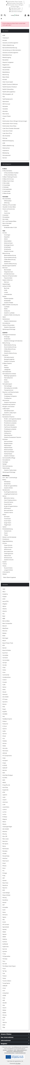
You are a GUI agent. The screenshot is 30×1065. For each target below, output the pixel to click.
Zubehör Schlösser (9, 456)
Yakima (4, 1022)
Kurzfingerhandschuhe (10, 492)
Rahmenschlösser (9, 451)
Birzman (4, 631)
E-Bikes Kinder (6, 193)
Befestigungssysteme (10, 375)
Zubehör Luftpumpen (10, 412)
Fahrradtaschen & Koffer (11, 388)
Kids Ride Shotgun (7, 775)
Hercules (4, 748)
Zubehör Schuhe (8, 559)
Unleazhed (5, 993)
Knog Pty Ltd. (6, 785)
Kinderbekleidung (7, 529)
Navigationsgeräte (9, 359)
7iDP (3, 589)
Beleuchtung (6, 253)
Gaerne (4, 728)
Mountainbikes (6, 198)
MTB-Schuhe (7, 549)
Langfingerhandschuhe (10, 494)
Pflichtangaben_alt (7, 94)
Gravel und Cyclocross (8, 209)
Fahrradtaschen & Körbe (9, 373)
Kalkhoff (4, 768)
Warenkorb (5, 101)
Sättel (4, 317)
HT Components (7, 755)
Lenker (6, 292)
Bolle (3, 635)
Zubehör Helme (8, 512)
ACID (3, 599)
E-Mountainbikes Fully (10, 175)
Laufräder (7, 306)
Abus (3, 591)
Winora (4, 1015)
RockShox (5, 900)
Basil (3, 616)
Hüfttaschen (7, 433)
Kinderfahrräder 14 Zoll (10, 227)
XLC (3, 1020)
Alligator (4, 604)
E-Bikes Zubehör (7, 363)
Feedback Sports (7, 719)
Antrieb (4, 233)
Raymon (4, 888)
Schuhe (4, 543)
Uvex (3, 998)
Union (4, 988)
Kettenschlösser (8, 449)
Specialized (5, 927)
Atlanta (4, 608)
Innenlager (7, 235)
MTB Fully (7, 203)
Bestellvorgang (6, 57)
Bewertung (5, 74)
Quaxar (4, 880)
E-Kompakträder (7, 189)
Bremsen (5, 267)
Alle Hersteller (6, 136)
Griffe (5, 290)
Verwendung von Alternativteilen (11, 50)
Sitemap (4, 138)
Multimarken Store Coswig (9, 123)
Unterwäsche (6, 572)
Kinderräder (5, 225)
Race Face (5, 883)
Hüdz (3, 758)
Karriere (4, 158)
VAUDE (4, 1003)
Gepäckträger (6, 284)
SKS (3, 919)
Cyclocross (7, 213)
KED (3, 772)
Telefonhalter (6, 468)
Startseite (5, 106)
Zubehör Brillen (8, 488)
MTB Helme (7, 508)
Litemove (5, 802)
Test (3, 96)
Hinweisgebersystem (9, 1052)
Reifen (6, 309)
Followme (5, 724)
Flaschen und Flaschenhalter (10, 392)
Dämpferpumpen (9, 410)
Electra (4, 704)
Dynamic (5, 701)
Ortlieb (4, 853)
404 (3, 118)
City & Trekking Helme (10, 500)
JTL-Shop (18, 1063)
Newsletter (5, 60)
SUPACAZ (5, 944)
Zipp (3, 1027)
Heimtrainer (5, 400)
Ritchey (4, 897)
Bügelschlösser (8, 443)
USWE (4, 995)
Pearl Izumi (5, 861)
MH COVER (5, 829)
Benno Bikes (6, 621)
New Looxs (5, 839)
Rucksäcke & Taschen (8, 417)
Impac (4, 763)
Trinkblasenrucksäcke (10, 429)
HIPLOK (4, 753)
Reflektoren (7, 261)
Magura (4, 819)
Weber (4, 1010)
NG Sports (5, 843)
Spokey (4, 929)
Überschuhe (7, 555)
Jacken (4, 527)
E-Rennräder (6, 183)
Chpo (4, 667)
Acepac (4, 596)
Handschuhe (6, 490)
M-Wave (4, 817)
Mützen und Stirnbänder (9, 537)
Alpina (4, 606)
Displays (6, 367)
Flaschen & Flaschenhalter (9, 276)
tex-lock (4, 963)
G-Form (4, 726)
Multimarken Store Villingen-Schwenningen (14, 121)
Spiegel (4, 464)
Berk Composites (7, 623)
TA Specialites (6, 956)
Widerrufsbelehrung (8, 45)
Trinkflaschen (8, 398)
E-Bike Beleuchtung (9, 259)
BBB (3, 618)
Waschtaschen (8, 435)
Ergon (4, 709)
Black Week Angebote (9, 577)
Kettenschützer (8, 243)
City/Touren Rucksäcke (10, 427)
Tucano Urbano (6, 981)
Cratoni (4, 679)
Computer (5, 355)
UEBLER (4, 985)
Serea (4, 912)
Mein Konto (5, 113)
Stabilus (4, 939)
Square (4, 934)
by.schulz (5, 653)
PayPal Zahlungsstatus (8, 91)
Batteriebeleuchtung (10, 255)
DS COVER (5, 697)
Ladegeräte (7, 369)
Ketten (6, 239)
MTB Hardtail (7, 201)
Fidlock (4, 721)
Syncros (4, 949)
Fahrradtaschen (8, 378)
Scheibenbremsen (9, 274)
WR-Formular (6, 104)
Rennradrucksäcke (9, 425)
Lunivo (4, 814)
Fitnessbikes (5, 217)
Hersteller (5, 109)
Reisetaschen (8, 431)
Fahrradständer (6, 371)
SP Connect (5, 924)
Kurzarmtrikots (8, 568)
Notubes (4, 851)
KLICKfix (4, 777)
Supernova (5, 946)
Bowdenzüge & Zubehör (9, 265)
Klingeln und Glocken (8, 406)
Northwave (5, 848)
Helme (4, 496)
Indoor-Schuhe (8, 547)
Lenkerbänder (8, 294)
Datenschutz (6, 148)
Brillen (4, 479)
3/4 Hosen (7, 516)
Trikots (6, 535)
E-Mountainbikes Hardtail (11, 173)
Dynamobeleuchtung (10, 257)
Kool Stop (5, 787)
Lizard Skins (5, 807)
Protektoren (5, 539)
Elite (3, 706)
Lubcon (4, 809)
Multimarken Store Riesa (9, 126)
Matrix (4, 821)
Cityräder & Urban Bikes (9, 207)
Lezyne (4, 799)
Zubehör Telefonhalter (10, 470)
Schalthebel (7, 247)
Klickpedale (7, 300)
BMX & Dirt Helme (9, 498)
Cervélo (4, 665)
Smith (4, 922)
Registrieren (5, 65)
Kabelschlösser (8, 447)
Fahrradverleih (6, 155)
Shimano (5, 914)
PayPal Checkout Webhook (10, 84)
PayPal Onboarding (7, 89)
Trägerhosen (7, 525)
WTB (3, 1017)
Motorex (4, 831)
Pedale (4, 296)
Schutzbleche (6, 323)
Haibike (4, 741)
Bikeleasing (5, 153)
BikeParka (5, 628)
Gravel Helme (8, 504)
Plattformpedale (8, 298)
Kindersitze (7, 339)
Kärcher (4, 770)
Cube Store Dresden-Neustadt (10, 128)
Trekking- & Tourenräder (9, 205)
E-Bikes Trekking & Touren (9, 177)
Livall (3, 804)
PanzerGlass (5, 856)
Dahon (4, 687)
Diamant (4, 694)
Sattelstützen (6, 319)
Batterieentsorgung (8, 140)
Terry (3, 961)
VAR (3, 1000)
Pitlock (4, 865)
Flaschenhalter (8, 278)
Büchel (4, 648)
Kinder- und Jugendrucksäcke (12, 419)
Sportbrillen (7, 483)
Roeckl (4, 902)
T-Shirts (4, 564)
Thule (4, 968)
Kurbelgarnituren (9, 245)
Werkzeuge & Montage (8, 329)
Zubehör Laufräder (9, 313)
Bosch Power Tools (7, 643)
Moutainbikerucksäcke (10, 421)
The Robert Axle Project (9, 966)
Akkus (6, 365)
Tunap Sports (6, 983)
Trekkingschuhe (8, 553)
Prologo (4, 873)
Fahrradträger (8, 386)
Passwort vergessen (8, 62)
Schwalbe (5, 907)
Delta (3, 689)
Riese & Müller (6, 895)
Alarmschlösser (8, 441)
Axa (3, 613)
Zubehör (6, 382)
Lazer (4, 797)
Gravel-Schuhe (8, 545)
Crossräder (5, 215)
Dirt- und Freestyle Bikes (9, 221)
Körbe (5, 380)
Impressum (5, 38)
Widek (4, 1012)
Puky (3, 875)
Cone (3, 672)
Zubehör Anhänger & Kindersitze (13, 341)
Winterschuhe (8, 557)
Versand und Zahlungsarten (10, 43)
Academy (5, 594)
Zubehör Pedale (8, 302)
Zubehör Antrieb (8, 251)
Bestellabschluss (7, 55)
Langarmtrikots (8, 570)
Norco (4, 846)
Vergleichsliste (6, 67)
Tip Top (4, 971)
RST (3, 905)
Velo (3, 1005)
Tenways (4, 959)
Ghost (4, 736)
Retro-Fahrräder (7, 223)
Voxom (4, 1007)
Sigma (4, 917)
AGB (3, 35)
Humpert (5, 760)
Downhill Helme (8, 502)
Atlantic (4, 611)
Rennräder (5, 219)
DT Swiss (4, 699)
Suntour (4, 941)
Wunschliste (5, 69)
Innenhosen (7, 518)
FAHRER (4, 714)
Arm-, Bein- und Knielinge (9, 477)
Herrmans (5, 750)
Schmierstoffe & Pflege (8, 458)
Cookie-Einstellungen (20, 1052)
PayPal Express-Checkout (9, 87)
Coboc (4, 670)
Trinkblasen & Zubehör (10, 396)
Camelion (5, 657)
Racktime (5, 885)
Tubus (4, 978)
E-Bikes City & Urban (8, 181)
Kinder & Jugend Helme (10, 506)
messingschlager (7, 826)
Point (4, 868)
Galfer (4, 731)
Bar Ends (6, 288)
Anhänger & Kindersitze (9, 334)
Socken (4, 562)
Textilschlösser (8, 453)
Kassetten (7, 237)
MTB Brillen (7, 481)
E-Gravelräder (6, 185)
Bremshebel (7, 270)
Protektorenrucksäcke (10, 423)
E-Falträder (5, 187)
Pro (3, 870)
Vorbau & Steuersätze (8, 325)
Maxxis (4, 824)
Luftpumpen (6, 408)
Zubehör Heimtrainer (10, 402)
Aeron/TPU (5, 601)
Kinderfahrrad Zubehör (8, 404)
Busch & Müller (6, 650)
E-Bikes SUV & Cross (8, 179)
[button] (25, 15)
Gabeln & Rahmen (7, 280)
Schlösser (5, 439)
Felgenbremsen (8, 272)
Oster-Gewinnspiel (7, 82)
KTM (3, 792)
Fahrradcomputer (9, 357)
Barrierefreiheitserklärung (9, 47)
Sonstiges (5, 462)
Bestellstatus (6, 72)
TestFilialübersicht (7, 99)
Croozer (4, 682)
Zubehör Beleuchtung (10, 263)
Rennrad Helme (8, 510)
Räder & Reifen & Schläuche (10, 304)
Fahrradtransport (7, 384)
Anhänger (7, 336)
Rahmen (6, 282)
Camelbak (5, 655)
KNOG (4, 782)
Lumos (4, 812)
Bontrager (5, 638)
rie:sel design (6, 892)
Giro (3, 738)
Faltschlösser (7, 445)
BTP (3, 645)
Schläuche (7, 311)
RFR (3, 890)
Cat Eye (4, 662)
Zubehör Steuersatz (9, 327)
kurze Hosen (7, 520)
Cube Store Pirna (7, 133)
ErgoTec (4, 711)
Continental (5, 675)
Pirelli (4, 863)
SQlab (4, 932)
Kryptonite (5, 790)
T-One (4, 954)
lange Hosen (7, 522)
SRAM (4, 936)
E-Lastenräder (6, 191)
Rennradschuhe (8, 551)
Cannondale (5, 660)
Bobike (4, 633)
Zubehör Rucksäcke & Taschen (12, 437)
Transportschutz (8, 390)
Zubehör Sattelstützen (10, 321)
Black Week (5, 77)
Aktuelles (5, 111)
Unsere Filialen (6, 116)
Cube (3, 684)
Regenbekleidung (7, 541)
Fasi (3, 716)
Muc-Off (4, 836)
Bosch (4, 640)
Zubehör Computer (9, 361)
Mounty (4, 834)
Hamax (4, 743)
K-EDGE (4, 765)
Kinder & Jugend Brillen (10, 486)
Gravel (6, 211)
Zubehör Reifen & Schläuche (12, 315)
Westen (4, 574)
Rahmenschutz (6, 414)
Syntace (4, 951)
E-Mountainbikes (7, 170)
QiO (3, 878)
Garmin (4, 733)
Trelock (4, 976)
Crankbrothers (6, 677)
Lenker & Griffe (6, 286)
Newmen (5, 841)
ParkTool (4, 858)
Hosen (4, 514)
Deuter (4, 692)
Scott (3, 910)
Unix (3, 990)
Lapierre (4, 795)
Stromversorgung (7, 466)
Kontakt (4, 40)
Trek (3, 973)
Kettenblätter (8, 241)
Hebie (4, 746)
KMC (3, 780)
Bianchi (4, 626)
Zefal (3, 1025)
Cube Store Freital (7, 131)
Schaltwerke (7, 249)
